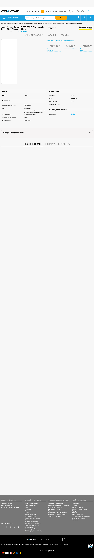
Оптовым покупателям (78, 518)
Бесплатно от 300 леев (70, 49)
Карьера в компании (78, 511)
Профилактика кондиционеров (57, 511)
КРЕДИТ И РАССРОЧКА (59, 11)
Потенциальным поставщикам (81, 516)
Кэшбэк (27, 512)
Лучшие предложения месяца (33, 531)
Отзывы (65, 35)
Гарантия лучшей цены (31, 529)
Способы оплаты (30, 511)
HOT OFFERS (29, 11)
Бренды (66, 539)
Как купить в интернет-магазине (10, 507)
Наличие (52, 35)
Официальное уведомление (46, 539)
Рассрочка (28, 509)
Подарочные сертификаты (32, 518)
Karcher (73, 114)
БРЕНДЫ (48, 11)
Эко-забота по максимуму (79, 509)
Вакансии (74, 512)
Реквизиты (75, 520)
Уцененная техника (54, 509)
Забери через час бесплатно (52, 49)
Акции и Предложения (31, 503)
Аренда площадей (77, 514)
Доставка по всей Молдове (33, 523)
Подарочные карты (30, 516)
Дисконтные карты (30, 514)
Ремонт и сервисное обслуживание (58, 505)
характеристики (34, 35)
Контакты (58, 539)
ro (89, 10)
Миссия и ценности (77, 507)
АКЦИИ (37, 11)
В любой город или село (85, 49)
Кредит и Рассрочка (30, 505)
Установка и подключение (55, 503)
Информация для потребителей (57, 512)
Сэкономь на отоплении (55, 507)
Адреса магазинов (6, 503)
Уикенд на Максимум (54, 516)
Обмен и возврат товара (32, 525)
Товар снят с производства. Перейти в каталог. (60, 40)
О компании (75, 503)
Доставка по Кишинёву (31, 521)
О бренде (74, 505)
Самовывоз (28, 520)
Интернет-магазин (6, 505)
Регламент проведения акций (57, 514)
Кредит (27, 507)
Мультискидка (29, 527)
